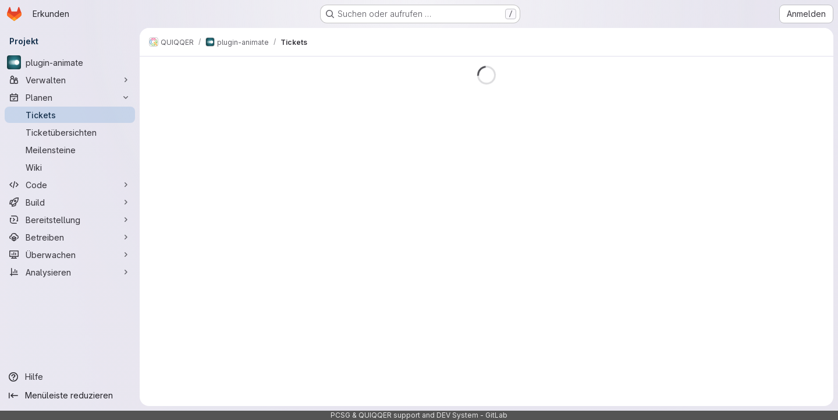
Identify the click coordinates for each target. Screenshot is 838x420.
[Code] (70, 185)
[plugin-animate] (70, 62)
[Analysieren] (70, 272)
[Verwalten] (70, 80)
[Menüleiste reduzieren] (70, 395)
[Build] (70, 202)
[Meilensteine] (70, 150)
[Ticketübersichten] (70, 132)
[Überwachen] (70, 254)
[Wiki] (70, 167)
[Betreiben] (70, 237)
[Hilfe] (70, 377)
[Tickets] (70, 115)
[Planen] (70, 97)
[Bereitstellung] (70, 219)
